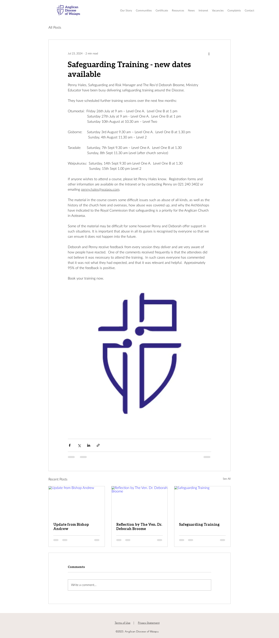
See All (227, 479)
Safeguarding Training (199, 524)
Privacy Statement (149, 622)
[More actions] (209, 53)
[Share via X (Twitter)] (79, 445)
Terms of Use (122, 622)
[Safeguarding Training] (202, 502)
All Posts (54, 27)
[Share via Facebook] (69, 445)
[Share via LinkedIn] (88, 445)
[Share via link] (98, 445)
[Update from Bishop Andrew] (77, 502)
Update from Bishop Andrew (71, 526)
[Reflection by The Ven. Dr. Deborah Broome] (140, 502)
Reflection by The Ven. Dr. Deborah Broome (139, 526)
